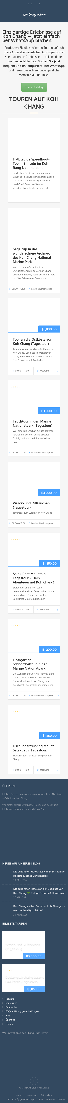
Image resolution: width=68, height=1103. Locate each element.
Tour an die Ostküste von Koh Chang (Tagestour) (32, 341)
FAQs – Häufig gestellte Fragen (22, 1011)
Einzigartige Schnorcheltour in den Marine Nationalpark (30, 664)
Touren (9, 1024)
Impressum (11, 1002)
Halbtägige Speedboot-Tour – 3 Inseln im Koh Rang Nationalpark (31, 163)
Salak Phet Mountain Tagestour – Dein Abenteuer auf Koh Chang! (33, 578)
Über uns (10, 1019)
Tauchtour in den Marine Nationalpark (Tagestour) (32, 423)
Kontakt (9, 998)
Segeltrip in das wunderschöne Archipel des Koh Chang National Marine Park (32, 255)
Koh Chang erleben (34, 14)
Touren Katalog (34, 87)
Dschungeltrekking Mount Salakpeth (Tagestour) (33, 748)
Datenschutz (11, 1007)
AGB (7, 1015)
